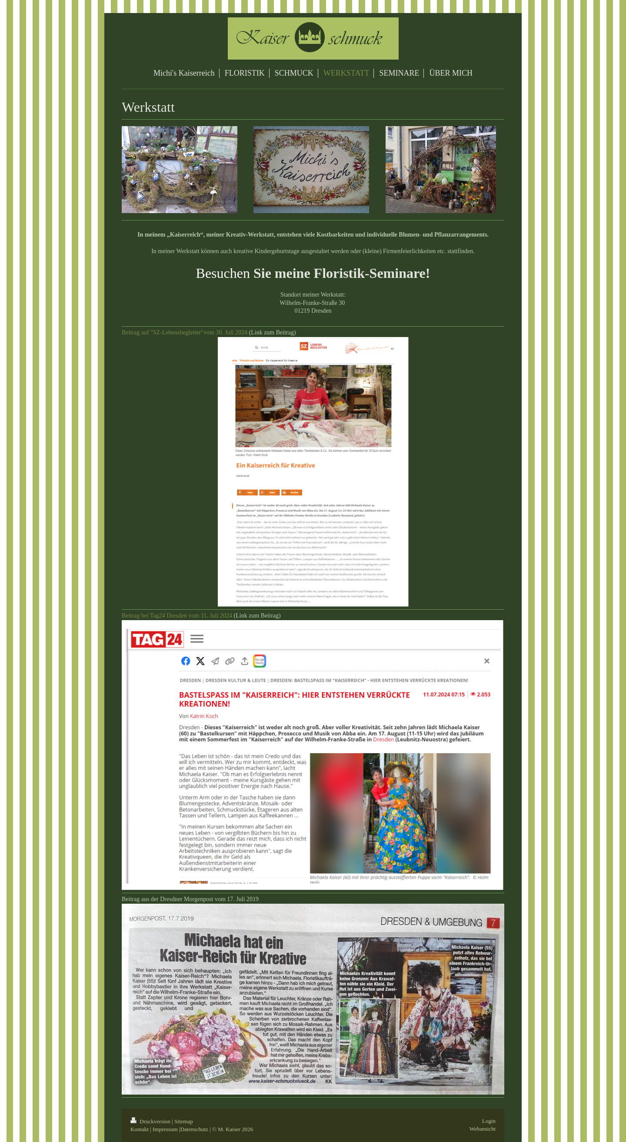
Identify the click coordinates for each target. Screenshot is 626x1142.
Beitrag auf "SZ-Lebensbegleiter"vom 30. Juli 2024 (184, 332)
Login (489, 1121)
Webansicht (483, 1128)
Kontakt (139, 1129)
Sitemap (183, 1121)
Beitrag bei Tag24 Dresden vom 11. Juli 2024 (177, 615)
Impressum (165, 1129)
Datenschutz (194, 1129)
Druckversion (151, 1121)
